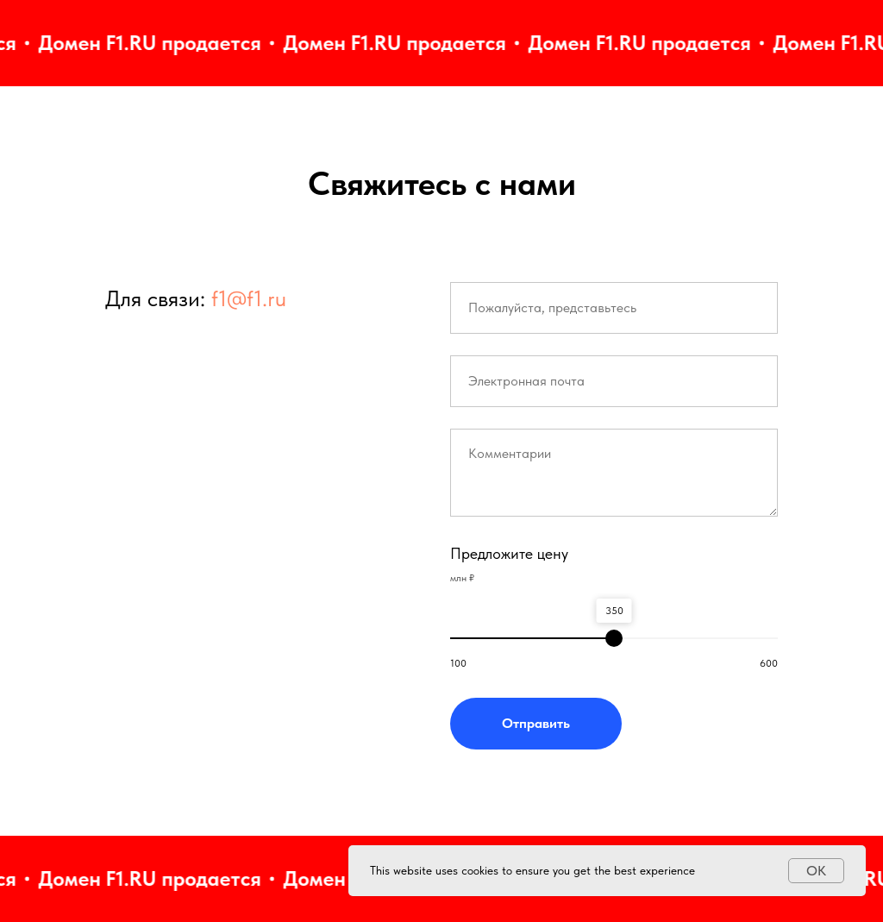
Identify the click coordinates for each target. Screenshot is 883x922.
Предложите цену (509, 553)
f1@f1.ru (248, 298)
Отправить (536, 723)
